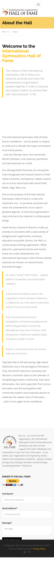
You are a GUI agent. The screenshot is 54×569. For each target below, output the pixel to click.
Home (6, 31)
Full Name (8, 493)
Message (7, 522)
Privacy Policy (39, 548)
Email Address (9, 508)
